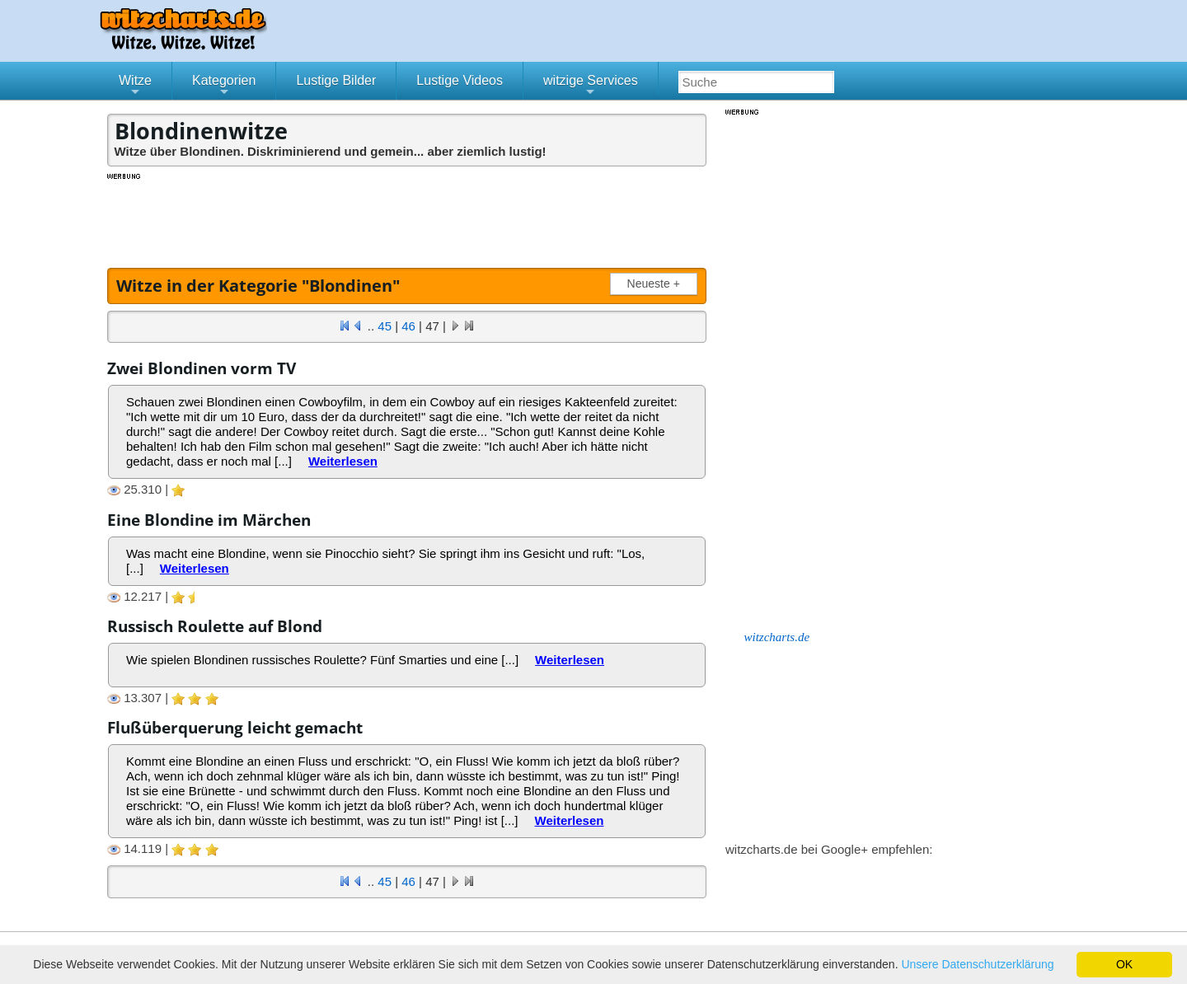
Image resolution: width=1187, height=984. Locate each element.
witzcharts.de (777, 637)
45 (385, 326)
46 (408, 326)
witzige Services (590, 86)
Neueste (657, 284)
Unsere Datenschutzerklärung (977, 964)
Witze (135, 86)
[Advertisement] (408, 218)
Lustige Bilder (336, 80)
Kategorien (224, 86)
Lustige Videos (459, 80)
